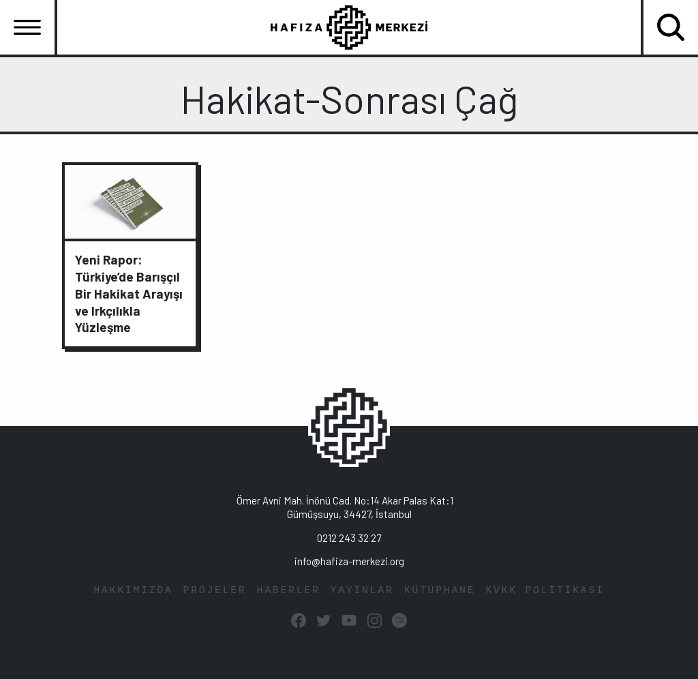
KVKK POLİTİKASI (544, 590)
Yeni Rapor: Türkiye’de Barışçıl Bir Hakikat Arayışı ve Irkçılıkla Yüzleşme (129, 293)
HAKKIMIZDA (132, 590)
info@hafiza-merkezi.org (349, 561)
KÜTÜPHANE (440, 590)
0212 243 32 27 (349, 538)
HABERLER (288, 590)
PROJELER (215, 590)
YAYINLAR (362, 590)
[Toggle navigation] (27, 27)
